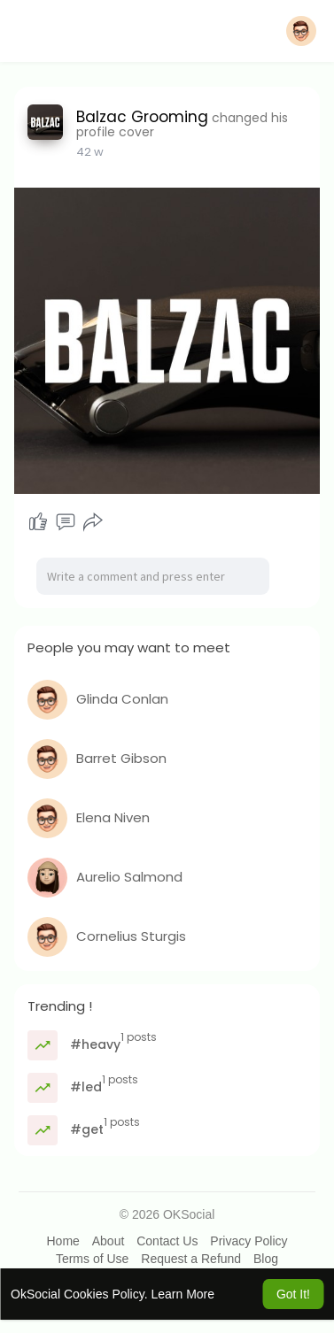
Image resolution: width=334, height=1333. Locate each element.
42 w (90, 151)
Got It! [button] (293, 1294)
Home (62, 1241)
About (108, 1241)
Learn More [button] (182, 1294)
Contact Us (167, 1241)
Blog (265, 1259)
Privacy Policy (248, 1241)
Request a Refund (191, 1259)
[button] (301, 31)
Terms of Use (92, 1259)
